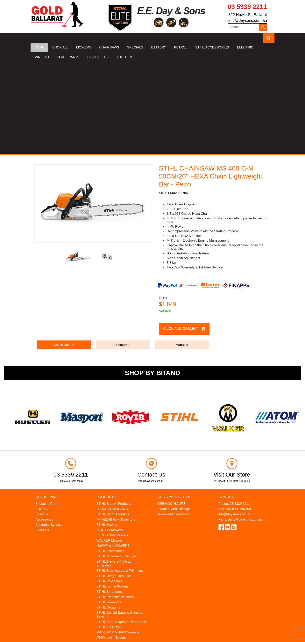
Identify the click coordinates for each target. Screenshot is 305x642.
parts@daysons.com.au (245, 427)
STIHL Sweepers (108, 510)
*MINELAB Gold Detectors (115, 427)
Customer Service (48, 432)
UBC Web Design (50, 636)
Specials (41, 422)
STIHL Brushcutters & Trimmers (119, 478)
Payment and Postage (173, 417)
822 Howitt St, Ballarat (247, 14)
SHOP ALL (60, 47)
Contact (226, 405)
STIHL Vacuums (108, 515)
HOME (39, 47)
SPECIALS (135, 47)
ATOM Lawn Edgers (111, 545)
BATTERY (158, 47)
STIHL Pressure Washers (114, 505)
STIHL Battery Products (113, 411)
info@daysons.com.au (247, 20)
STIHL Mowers (107, 432)
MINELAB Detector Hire (113, 561)
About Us (42, 438)
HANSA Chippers (109, 551)
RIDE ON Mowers (109, 438)
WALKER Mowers (109, 448)
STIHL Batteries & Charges (116, 464)
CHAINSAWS (109, 47)
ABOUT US (125, 57)
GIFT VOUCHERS (109, 566)
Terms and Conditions (173, 422)
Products (106, 405)
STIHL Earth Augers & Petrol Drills (121, 530)
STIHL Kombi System (112, 494)
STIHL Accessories (110, 459)
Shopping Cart (46, 411)
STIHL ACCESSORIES (212, 47)
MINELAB (41, 57)
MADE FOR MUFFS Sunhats (117, 540)
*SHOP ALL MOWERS (113, 454)
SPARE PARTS (68, 57)
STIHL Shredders (109, 499)
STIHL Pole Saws (109, 489)
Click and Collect (181, 237)
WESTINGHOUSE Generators (118, 556)
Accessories (44, 427)
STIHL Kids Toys (108, 535)
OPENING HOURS (171, 411)
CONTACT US (98, 57)
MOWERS (83, 47)
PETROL (180, 47)
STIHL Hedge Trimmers (113, 484)
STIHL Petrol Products (112, 422)
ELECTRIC (245, 47)
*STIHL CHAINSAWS (112, 417)
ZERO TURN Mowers (112, 443)
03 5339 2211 (247, 6)
